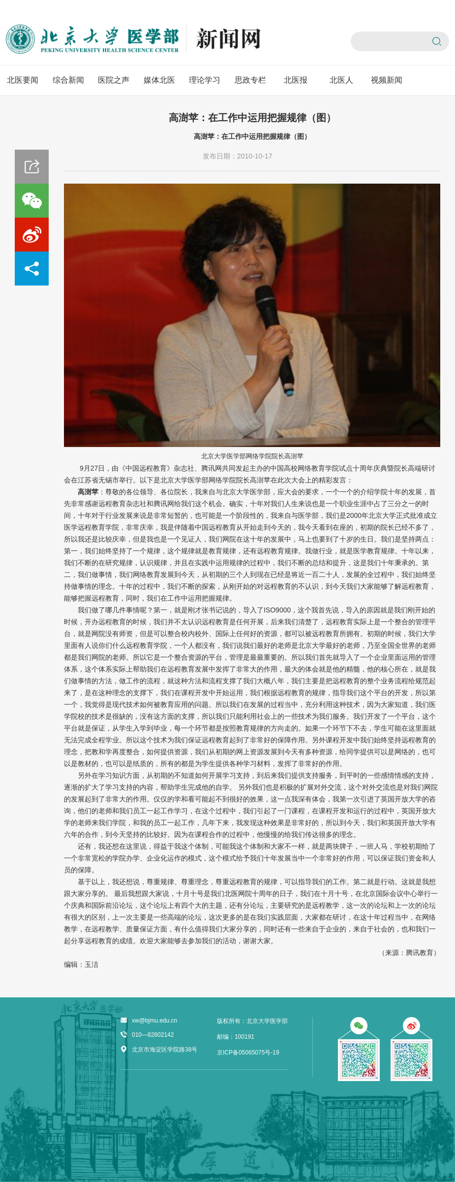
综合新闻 (68, 80)
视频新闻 (386, 80)
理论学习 (204, 80)
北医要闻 (22, 80)
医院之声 (113, 80)
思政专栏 (250, 80)
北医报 (295, 80)
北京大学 (214, 456)
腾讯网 (211, 468)
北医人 (341, 80)
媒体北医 (159, 80)
